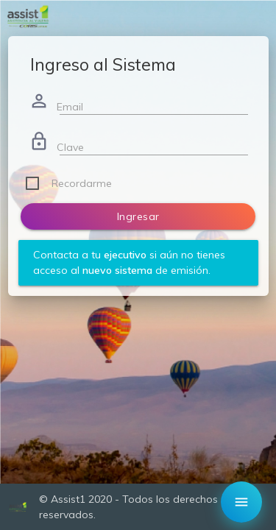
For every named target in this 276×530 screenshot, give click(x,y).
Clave (70, 147)
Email (70, 106)
